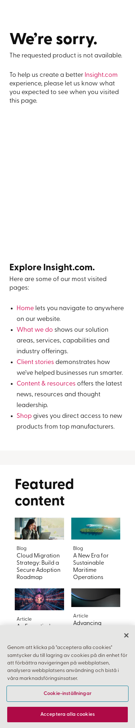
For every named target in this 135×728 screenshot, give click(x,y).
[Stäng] (126, 635)
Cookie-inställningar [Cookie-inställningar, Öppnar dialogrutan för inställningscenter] (67, 693)
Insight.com (101, 75)
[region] (67, 676)
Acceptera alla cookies (67, 714)
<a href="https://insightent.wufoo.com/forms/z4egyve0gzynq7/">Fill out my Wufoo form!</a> (67, 188)
